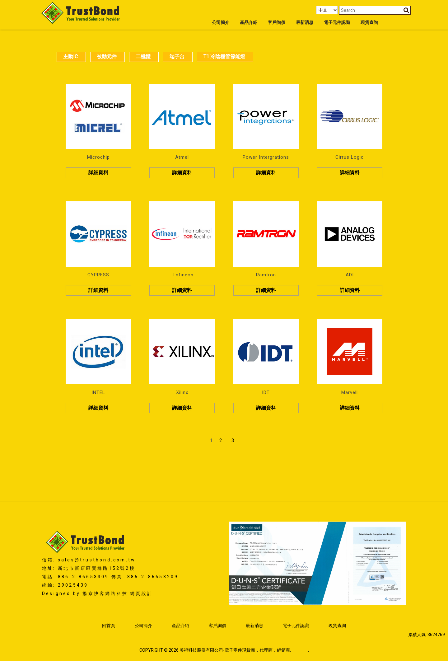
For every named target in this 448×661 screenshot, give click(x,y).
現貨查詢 (369, 22)
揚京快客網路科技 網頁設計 (117, 593)
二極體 (143, 56)
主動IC (70, 56)
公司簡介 (220, 22)
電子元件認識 (337, 22)
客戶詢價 (276, 22)
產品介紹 (248, 22)
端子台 (177, 56)
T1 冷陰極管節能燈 (224, 56)
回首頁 (108, 625)
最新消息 (304, 22)
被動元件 (107, 56)
